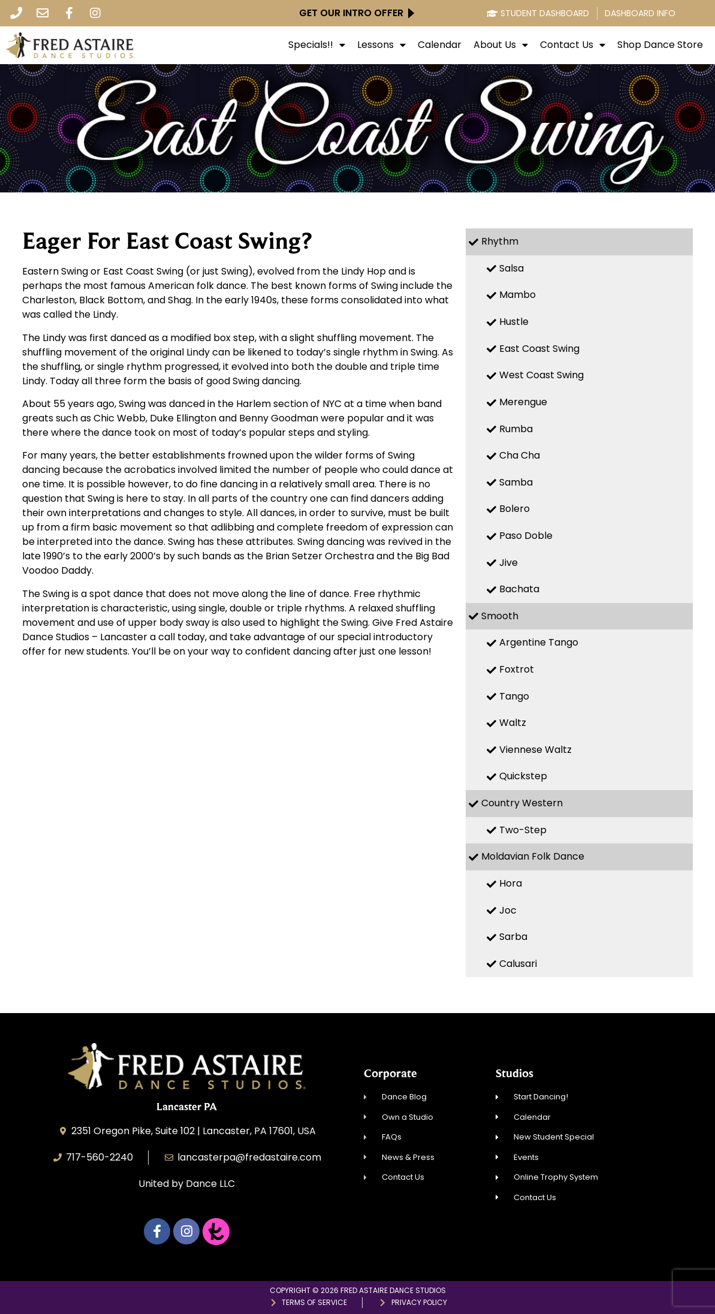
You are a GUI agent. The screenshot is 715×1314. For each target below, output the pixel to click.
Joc (508, 910)
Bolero (514, 509)
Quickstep (523, 776)
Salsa (511, 268)
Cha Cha (519, 455)
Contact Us (572, 45)
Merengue (523, 402)
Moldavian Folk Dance (532, 856)
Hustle (514, 321)
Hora (510, 883)
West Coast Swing (541, 375)
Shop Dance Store (660, 45)
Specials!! (316, 45)
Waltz (512, 723)
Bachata (519, 589)
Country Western (522, 803)
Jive (508, 562)
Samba (516, 482)
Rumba (516, 429)
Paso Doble (526, 536)
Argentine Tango (538, 642)
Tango (514, 696)
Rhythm (499, 241)
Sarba (513, 937)
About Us (500, 45)
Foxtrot (516, 669)
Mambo (517, 295)
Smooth (499, 616)
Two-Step (523, 830)
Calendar (439, 45)
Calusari (518, 964)
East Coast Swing (539, 348)
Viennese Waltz (535, 750)
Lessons (381, 45)
